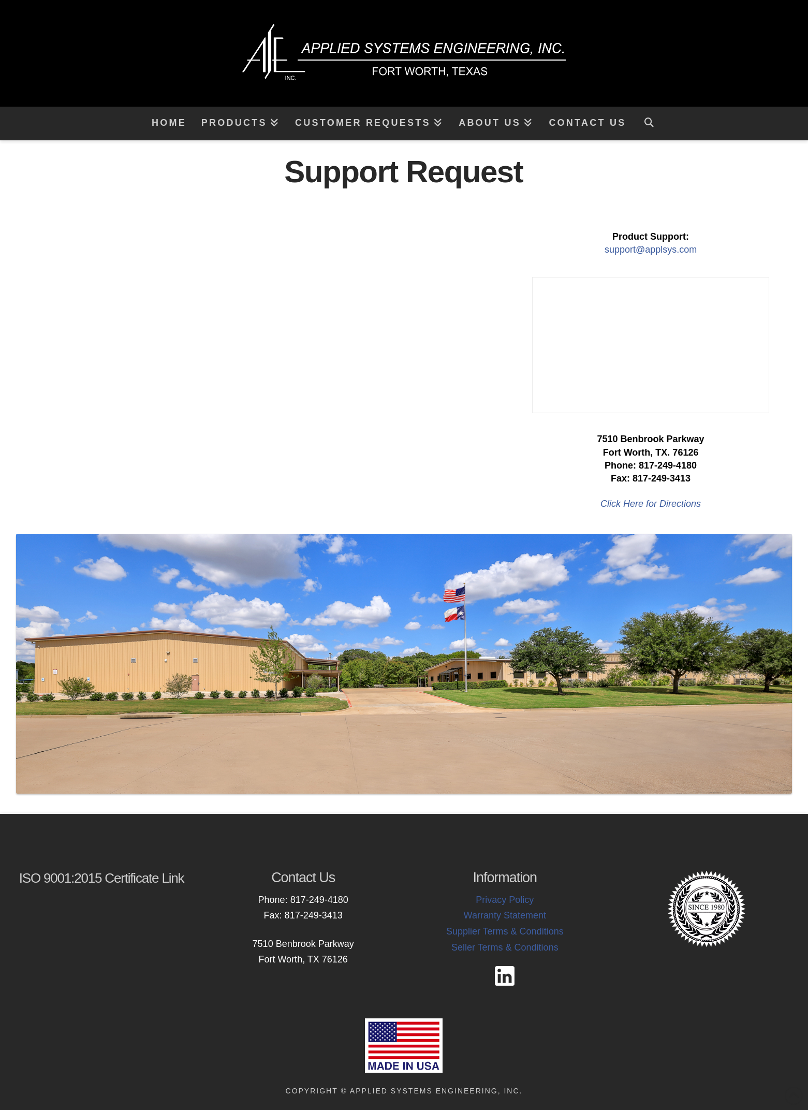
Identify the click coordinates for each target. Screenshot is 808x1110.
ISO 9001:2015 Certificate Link (101, 878)
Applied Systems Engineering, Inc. (436, 1091)
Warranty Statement (505, 915)
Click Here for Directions (650, 504)
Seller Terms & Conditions (505, 947)
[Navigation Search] (649, 123)
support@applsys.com (651, 249)
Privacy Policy (505, 900)
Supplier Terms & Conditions (505, 931)
